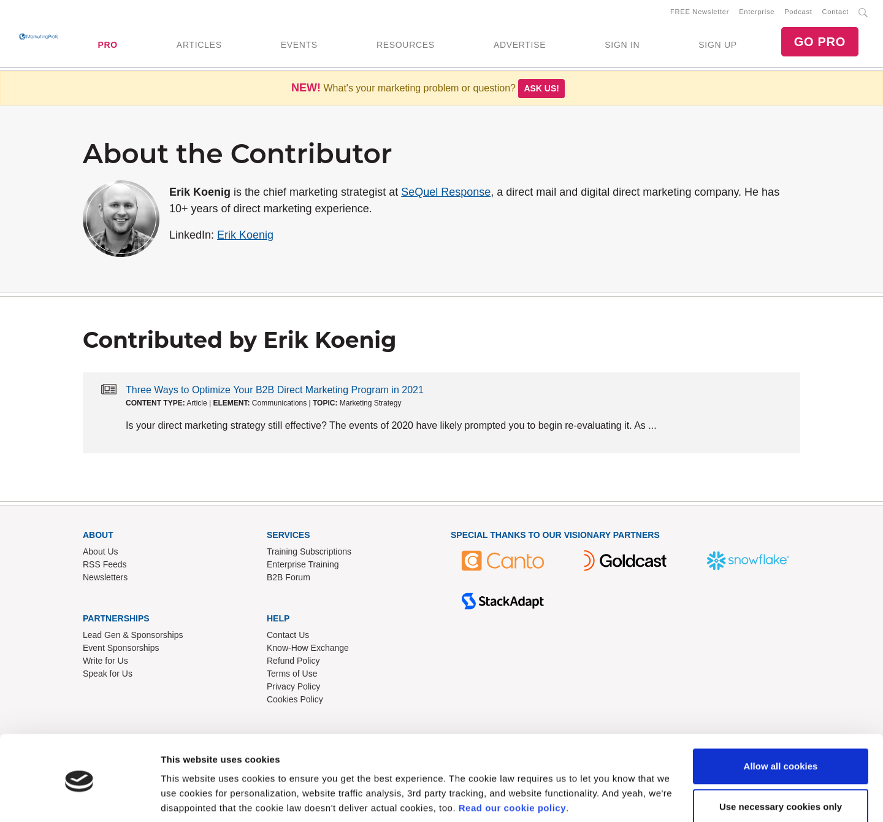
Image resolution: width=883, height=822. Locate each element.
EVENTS (299, 46)
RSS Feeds (105, 567)
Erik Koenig (245, 237)
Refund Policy (293, 663)
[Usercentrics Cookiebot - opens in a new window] (79, 798)
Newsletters (105, 580)
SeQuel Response (446, 194)
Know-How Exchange (308, 650)
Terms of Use (292, 676)
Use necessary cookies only (780, 762)
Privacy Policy (293, 689)
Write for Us (105, 663)
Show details (189, 798)
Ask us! (541, 91)
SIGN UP (717, 46)
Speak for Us (107, 676)
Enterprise (756, 13)
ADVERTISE (520, 46)
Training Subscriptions (309, 554)
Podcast (798, 13)
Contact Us (288, 637)
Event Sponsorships (121, 650)
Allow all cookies (781, 722)
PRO (107, 46)
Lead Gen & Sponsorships (133, 637)
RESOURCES (406, 46)
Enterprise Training (303, 567)
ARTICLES (199, 46)
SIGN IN (622, 46)
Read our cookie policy (512, 764)
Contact (835, 13)
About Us (100, 554)
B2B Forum (288, 580)
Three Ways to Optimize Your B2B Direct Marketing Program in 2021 (275, 392)
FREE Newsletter (699, 13)
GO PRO (820, 43)
